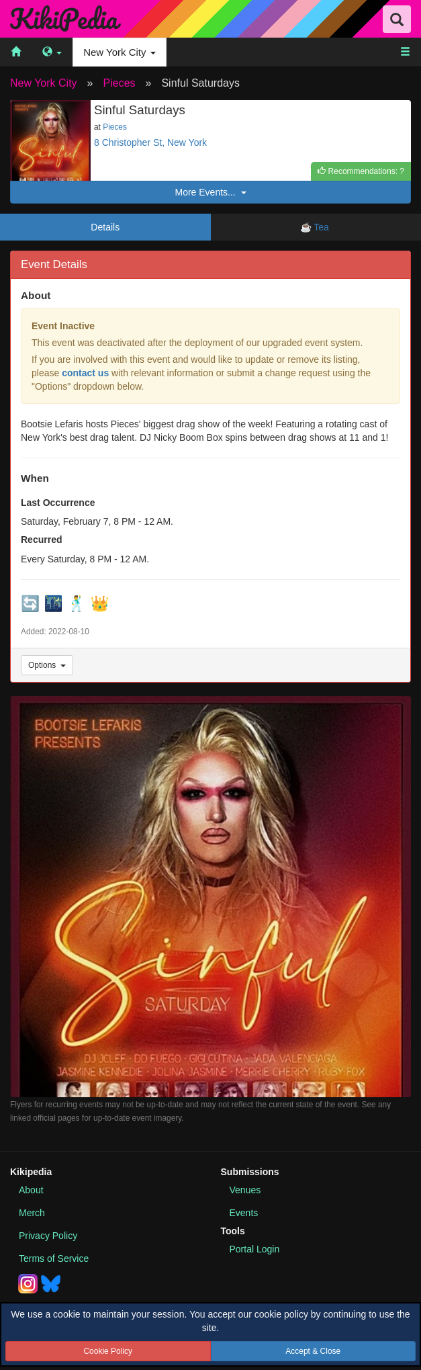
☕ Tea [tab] (316, 227)
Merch (32, 1212)
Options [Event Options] (47, 665)
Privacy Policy (48, 1235)
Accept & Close (312, 1351)
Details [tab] (105, 227)
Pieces (119, 83)
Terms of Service (54, 1258)
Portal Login (255, 1249)
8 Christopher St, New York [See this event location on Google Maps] (150, 142)
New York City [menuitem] (119, 52)
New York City (43, 83)
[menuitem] (16, 52)
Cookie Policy (107, 1351)
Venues (245, 1190)
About (31, 1190)
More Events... (210, 192)
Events (244, 1212)
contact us (85, 373)
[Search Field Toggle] (397, 19)
